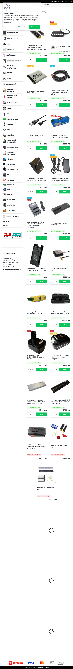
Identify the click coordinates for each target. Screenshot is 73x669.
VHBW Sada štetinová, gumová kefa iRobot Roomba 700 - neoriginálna (36, 47)
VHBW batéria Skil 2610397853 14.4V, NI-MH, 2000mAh (35, 357)
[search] (46, 12)
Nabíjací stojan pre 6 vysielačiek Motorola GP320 (60, 313)
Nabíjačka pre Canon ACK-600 (36, 534)
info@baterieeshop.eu (13, 270)
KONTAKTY (47, 5)
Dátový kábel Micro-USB (35, 135)
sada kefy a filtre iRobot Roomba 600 (59, 446)
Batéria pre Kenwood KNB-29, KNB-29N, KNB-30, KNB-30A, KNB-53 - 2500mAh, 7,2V (37, 584)
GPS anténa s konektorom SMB (59, 269)
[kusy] (30, 648)
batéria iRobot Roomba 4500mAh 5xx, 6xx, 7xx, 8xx (59, 136)
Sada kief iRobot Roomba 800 (45, 488)
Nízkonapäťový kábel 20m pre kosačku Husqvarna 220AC (59, 92)
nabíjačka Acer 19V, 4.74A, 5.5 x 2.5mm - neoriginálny (60, 179)
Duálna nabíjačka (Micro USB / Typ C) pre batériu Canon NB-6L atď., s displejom (35, 224)
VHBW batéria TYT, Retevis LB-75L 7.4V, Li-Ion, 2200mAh (36, 269)
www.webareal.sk (43, 667)
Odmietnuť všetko (20, 27)
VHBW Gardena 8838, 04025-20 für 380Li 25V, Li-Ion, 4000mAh (36, 446)
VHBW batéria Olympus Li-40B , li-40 (36, 92)
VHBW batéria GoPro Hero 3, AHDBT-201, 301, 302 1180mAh (36, 179)
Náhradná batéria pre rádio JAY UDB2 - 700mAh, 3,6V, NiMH (59, 584)
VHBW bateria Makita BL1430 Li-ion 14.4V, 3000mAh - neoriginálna (60, 357)
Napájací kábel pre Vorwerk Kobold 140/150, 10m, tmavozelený (36, 636)
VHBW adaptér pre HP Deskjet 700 (60, 534)
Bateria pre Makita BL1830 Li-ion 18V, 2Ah (60, 635)
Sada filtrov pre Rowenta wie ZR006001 (60, 47)
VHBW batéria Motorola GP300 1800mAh (59, 224)
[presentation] (26, 630)
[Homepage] (2, 5)
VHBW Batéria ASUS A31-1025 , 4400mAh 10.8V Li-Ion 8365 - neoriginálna (60, 401)
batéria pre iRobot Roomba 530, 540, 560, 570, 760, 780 (36, 313)
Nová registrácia (67, 1)
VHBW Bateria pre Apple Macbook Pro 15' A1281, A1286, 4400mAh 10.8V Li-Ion (36, 401)
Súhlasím (34, 27)
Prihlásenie (55, 1)
